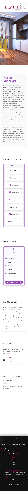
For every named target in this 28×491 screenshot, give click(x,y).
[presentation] (3, 39)
